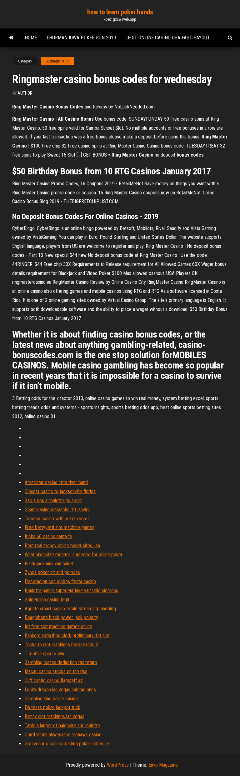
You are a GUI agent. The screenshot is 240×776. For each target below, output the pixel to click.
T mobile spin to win (44, 654)
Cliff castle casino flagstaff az (54, 680)
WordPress (118, 765)
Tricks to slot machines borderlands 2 (61, 645)
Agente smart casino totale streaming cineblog (70, 609)
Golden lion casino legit (47, 600)
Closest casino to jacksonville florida (60, 491)
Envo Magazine (163, 765)
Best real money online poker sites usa (62, 545)
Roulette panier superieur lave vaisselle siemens (71, 590)
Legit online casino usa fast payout (167, 38)
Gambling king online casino (51, 699)
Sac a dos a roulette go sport (53, 500)
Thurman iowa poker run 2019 (81, 38)
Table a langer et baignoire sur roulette (62, 725)
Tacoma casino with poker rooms (57, 519)
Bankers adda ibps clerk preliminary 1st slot (67, 635)
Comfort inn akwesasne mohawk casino (63, 735)
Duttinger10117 (57, 61)
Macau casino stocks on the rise (56, 671)
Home (31, 38)
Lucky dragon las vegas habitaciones (60, 690)
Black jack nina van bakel (49, 564)
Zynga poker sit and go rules (52, 572)
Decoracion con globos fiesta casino (60, 581)
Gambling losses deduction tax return (61, 662)
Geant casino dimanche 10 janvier (57, 510)
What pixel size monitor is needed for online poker (73, 555)
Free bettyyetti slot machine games (59, 527)
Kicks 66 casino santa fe (48, 536)
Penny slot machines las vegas (54, 716)
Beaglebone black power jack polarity (61, 617)
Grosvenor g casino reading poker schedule (67, 744)
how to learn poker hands (120, 12)
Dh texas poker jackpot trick (52, 707)
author (25, 93)
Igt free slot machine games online (58, 626)
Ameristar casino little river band (56, 482)
